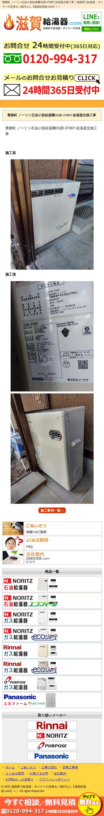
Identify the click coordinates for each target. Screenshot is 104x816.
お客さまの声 (39, 773)
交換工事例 (70, 767)
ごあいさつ (28, 767)
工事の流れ (49, 767)
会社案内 (60, 773)
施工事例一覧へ (52, 510)
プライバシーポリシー (54, 779)
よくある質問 (15, 773)
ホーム (10, 767)
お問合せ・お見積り (19, 779)
